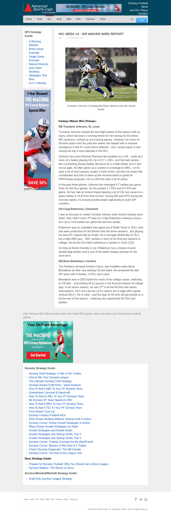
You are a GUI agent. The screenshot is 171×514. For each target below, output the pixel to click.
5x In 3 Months (37, 83)
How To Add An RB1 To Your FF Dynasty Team (56, 396)
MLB (59, 19)
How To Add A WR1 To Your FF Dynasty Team (56, 403)
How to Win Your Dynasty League (49, 377)
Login (141, 20)
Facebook (136, 499)
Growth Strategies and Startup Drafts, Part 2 (55, 438)
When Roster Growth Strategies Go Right (53, 426)
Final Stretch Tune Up (42, 411)
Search (132, 19)
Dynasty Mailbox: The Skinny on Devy (51, 467)
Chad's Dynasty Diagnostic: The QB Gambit (55, 449)
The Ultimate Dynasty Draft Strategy (50, 381)
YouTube (146, 499)
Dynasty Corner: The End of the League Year (55, 453)
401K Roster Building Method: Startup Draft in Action (60, 419)
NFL (49, 19)
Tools (39, 19)
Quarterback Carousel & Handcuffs (49, 392)
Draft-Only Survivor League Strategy (50, 478)
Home (29, 19)
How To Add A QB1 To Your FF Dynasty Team (56, 388)
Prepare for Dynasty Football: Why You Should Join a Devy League (68, 464)
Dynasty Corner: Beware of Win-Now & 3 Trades (57, 445)
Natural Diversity (38, 64)
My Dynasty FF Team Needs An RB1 (50, 400)
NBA (68, 19)
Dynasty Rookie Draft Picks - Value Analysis (55, 385)
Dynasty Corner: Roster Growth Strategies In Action (59, 422)
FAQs (103, 19)
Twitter (141, 499)
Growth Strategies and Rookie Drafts (50, 430)
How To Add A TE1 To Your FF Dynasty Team (55, 407)
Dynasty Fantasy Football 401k (47, 415)
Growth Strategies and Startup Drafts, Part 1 (55, 434)
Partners (90, 19)
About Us (74, 499)
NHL (78, 19)
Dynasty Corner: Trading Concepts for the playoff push (61, 441)
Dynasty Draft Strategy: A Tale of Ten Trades (55, 373)
